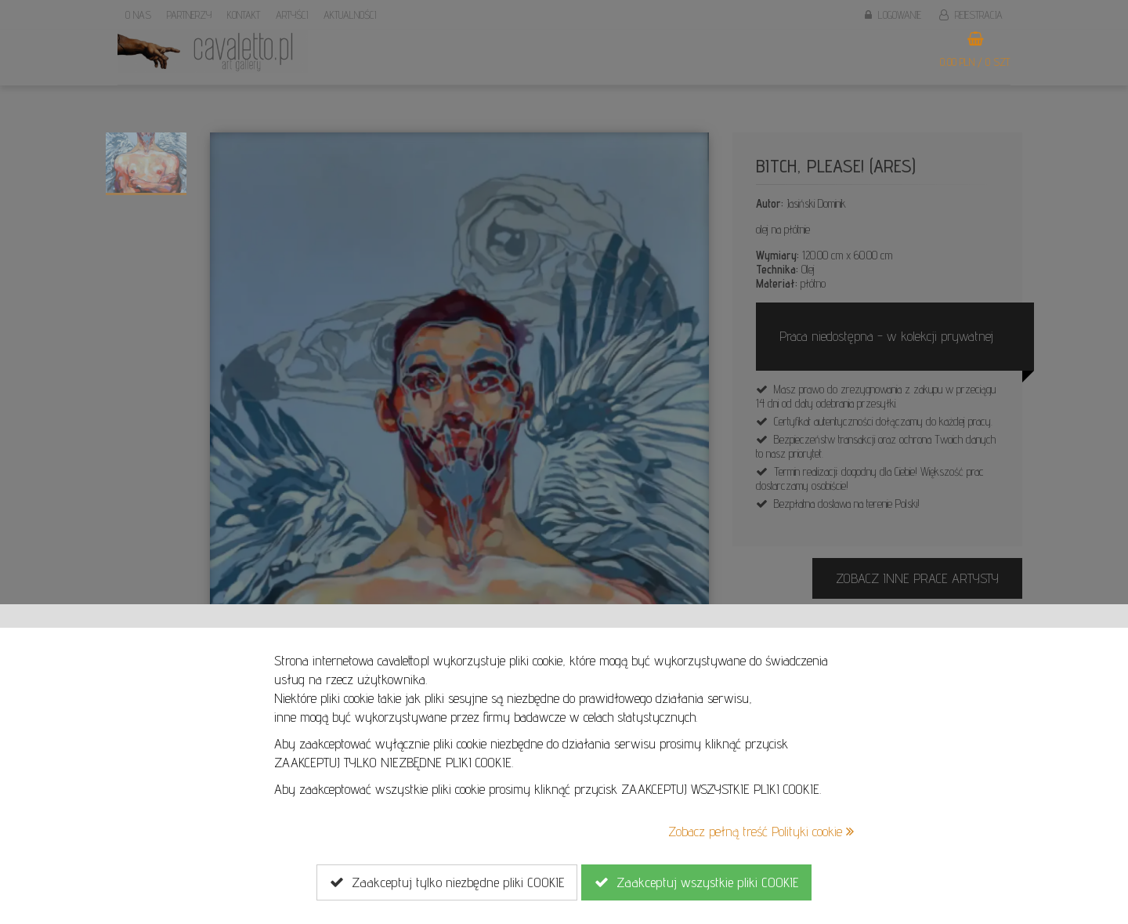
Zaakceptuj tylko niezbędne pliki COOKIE (447, 882)
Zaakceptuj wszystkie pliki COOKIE (696, 882)
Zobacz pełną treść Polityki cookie (761, 831)
